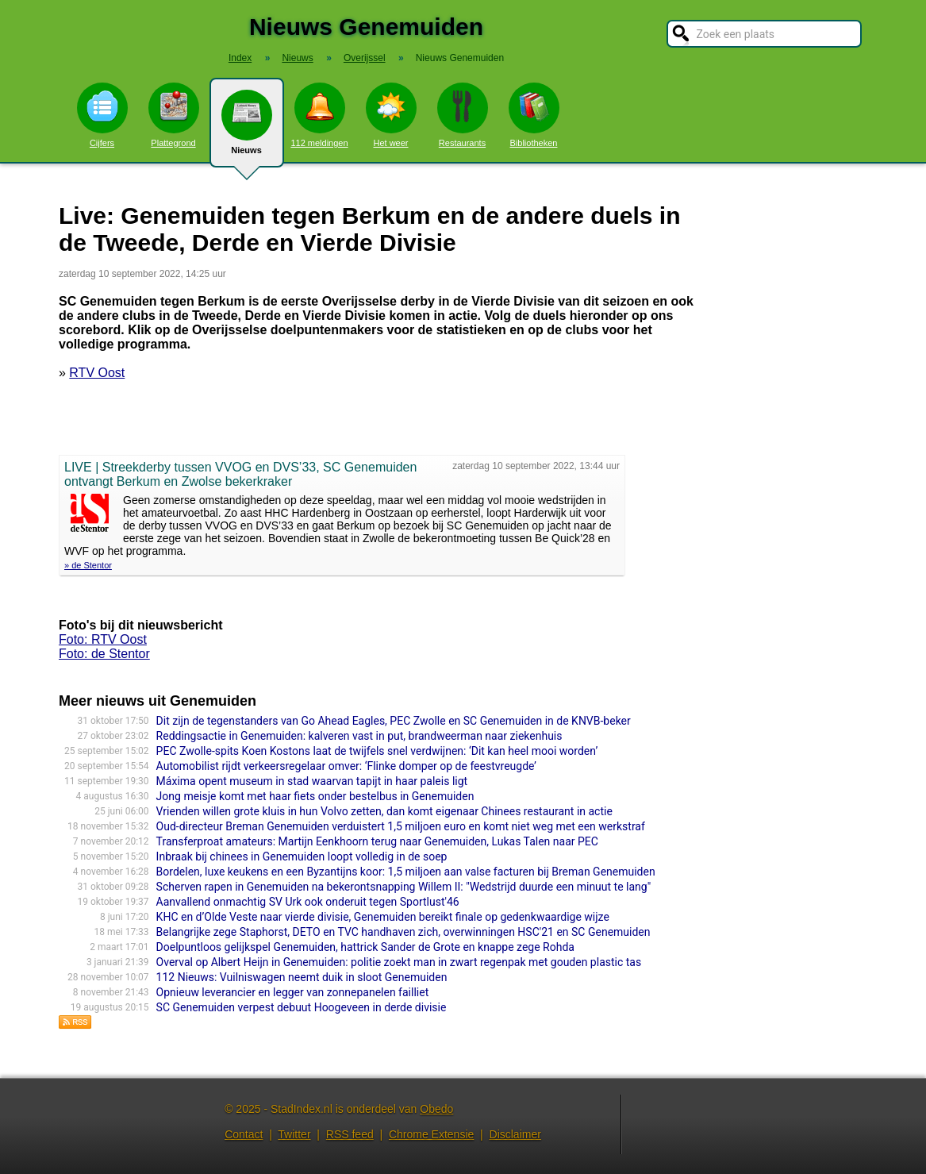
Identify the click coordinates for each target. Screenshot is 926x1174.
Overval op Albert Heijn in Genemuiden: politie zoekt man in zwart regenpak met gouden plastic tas (399, 962)
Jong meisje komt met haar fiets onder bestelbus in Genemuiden (315, 796)
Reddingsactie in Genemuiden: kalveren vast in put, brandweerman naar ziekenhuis (359, 735)
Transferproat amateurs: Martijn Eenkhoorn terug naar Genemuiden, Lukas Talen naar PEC (377, 841)
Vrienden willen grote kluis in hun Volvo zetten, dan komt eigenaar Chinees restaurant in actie (384, 811)
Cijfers (102, 115)
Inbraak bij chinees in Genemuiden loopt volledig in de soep (302, 856)
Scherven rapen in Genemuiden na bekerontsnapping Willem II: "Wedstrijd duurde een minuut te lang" (403, 886)
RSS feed (350, 1134)
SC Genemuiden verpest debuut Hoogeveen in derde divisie (301, 1007)
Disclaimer (515, 1134)
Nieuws (246, 128)
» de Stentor (88, 565)
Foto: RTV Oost (103, 639)
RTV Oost (97, 372)
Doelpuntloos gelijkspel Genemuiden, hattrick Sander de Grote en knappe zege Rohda (365, 947)
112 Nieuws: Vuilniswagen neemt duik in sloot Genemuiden (302, 977)
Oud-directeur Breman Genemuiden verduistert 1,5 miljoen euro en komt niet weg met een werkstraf (400, 826)
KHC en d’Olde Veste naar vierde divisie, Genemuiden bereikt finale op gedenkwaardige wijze (382, 916)
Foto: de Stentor (104, 653)
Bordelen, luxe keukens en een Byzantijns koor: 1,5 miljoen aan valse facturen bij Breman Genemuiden (405, 871)
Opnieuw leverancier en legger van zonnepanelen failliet (292, 992)
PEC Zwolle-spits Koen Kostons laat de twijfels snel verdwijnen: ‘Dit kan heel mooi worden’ (377, 751)
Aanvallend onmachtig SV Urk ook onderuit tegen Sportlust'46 (307, 901)
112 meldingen (319, 115)
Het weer (391, 115)
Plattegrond (173, 115)
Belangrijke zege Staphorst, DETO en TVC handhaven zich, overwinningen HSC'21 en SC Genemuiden (403, 932)
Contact (244, 1134)
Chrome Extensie (431, 1134)
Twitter (294, 1134)
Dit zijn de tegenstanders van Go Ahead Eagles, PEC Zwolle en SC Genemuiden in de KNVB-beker (393, 720)
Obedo (436, 1109)
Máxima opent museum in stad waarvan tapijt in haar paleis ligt (312, 781)
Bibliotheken (534, 115)
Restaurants (462, 115)
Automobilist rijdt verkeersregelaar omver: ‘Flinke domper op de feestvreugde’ (346, 766)
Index (240, 58)
